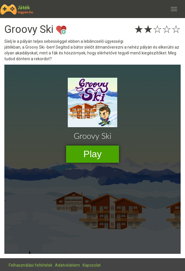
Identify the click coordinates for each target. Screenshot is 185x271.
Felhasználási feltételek (30, 265)
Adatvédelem (67, 265)
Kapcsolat (92, 265)
